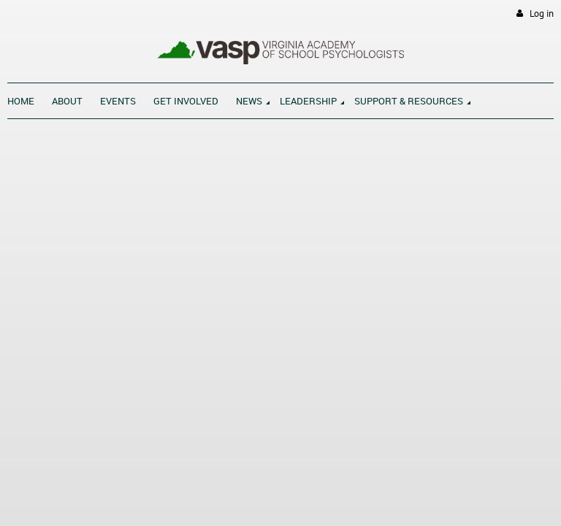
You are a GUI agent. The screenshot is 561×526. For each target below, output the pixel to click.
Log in (542, 13)
